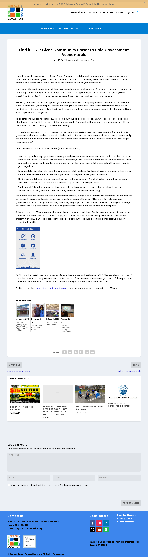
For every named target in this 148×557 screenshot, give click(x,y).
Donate (92, 10)
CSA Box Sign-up (125, 10)
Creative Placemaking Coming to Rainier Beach (66, 327)
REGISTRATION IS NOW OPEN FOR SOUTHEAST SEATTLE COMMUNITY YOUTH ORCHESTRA (55, 408)
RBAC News (94, 27)
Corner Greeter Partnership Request (120, 403)
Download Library (126, 513)
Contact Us (106, 10)
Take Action (76, 10)
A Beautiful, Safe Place (78, 58)
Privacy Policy (124, 516)
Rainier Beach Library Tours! (51, 322)
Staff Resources (125, 520)
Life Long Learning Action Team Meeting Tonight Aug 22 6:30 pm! (22, 324)
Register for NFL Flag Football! (22, 406)
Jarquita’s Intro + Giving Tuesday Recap (37, 326)
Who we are (47, 27)
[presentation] (26, 492)
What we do (71, 27)
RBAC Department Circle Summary (89, 406)
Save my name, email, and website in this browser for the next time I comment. (50, 483)
